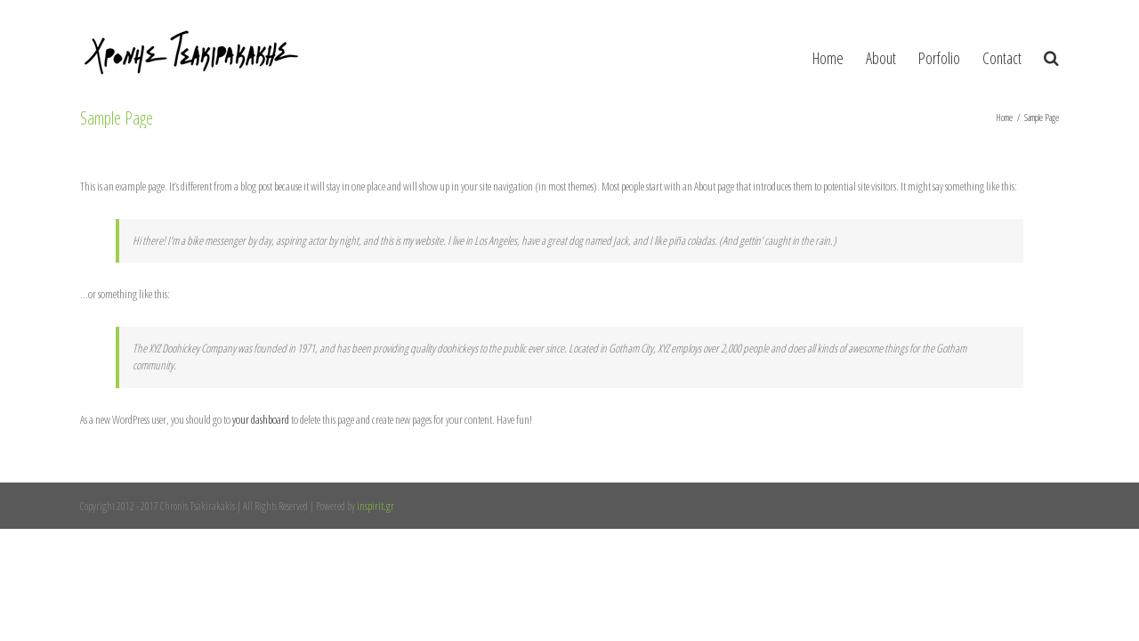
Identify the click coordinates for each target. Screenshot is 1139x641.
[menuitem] (776, 53)
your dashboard (260, 419)
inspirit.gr (375, 506)
